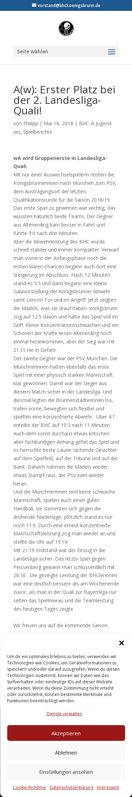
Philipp (30, 123)
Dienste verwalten (64, 714)
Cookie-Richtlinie (29, 787)
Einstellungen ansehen (66, 771)
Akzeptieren (66, 733)
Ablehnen (66, 752)
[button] (121, 643)
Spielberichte (37, 131)
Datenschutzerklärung (71, 787)
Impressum (108, 787)
